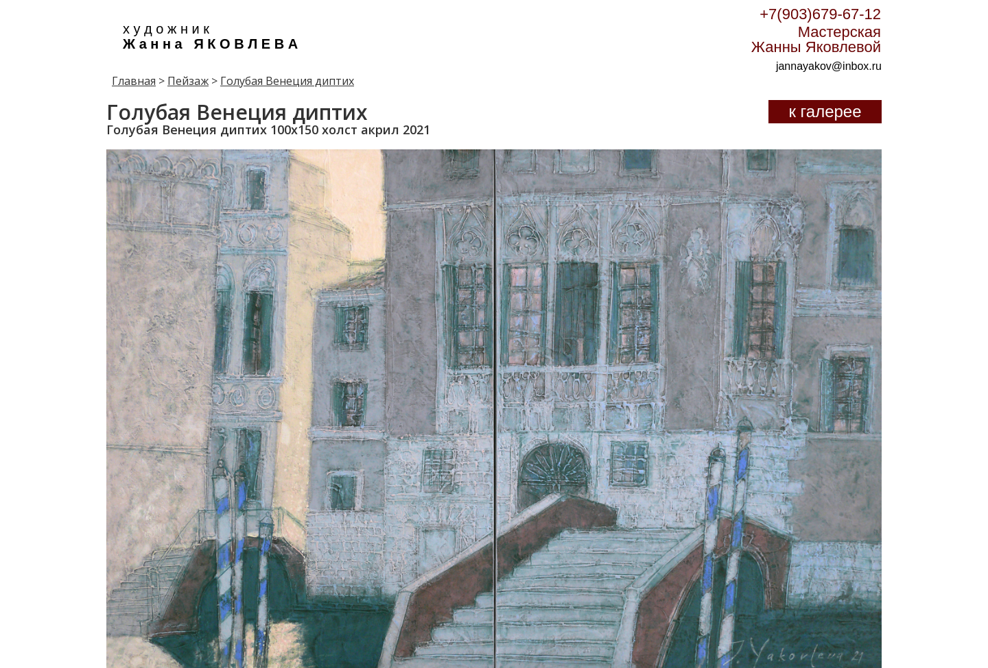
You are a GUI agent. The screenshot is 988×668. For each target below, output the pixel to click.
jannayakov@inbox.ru (829, 66)
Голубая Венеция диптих (287, 80)
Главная (134, 80)
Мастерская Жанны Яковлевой (816, 39)
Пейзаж (188, 80)
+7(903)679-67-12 (820, 14)
